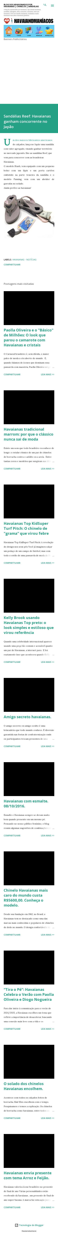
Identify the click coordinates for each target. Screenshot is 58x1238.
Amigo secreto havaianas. (27, 716)
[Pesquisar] (45, 5)
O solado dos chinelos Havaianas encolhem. (24, 1086)
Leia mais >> (47, 374)
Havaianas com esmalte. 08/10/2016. (26, 803)
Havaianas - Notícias (24, 259)
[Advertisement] (29, 70)
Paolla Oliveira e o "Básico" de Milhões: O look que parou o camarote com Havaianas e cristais (28, 337)
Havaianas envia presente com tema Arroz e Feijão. (28, 1175)
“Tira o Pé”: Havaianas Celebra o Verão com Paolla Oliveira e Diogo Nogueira (29, 994)
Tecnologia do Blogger (29, 1225)
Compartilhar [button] (12, 264)
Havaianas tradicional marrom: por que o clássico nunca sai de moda (28, 434)
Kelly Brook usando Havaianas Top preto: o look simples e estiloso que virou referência (29, 625)
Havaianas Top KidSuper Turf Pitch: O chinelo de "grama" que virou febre (26, 528)
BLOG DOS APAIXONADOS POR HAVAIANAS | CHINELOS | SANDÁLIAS (21, 5)
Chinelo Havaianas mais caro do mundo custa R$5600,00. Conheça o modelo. (26, 898)
